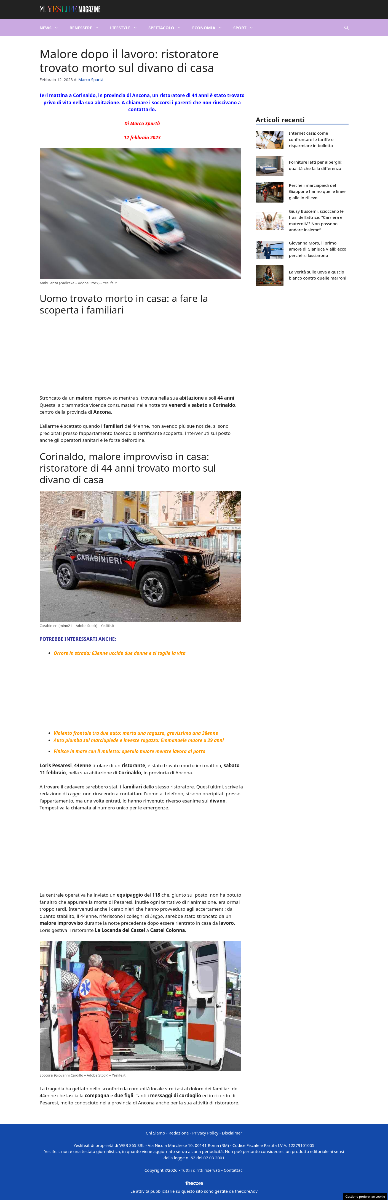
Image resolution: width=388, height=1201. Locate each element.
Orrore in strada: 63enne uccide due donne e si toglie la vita (120, 653)
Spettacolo (167, 27)
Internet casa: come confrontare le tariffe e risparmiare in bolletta (311, 139)
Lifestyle (126, 27)
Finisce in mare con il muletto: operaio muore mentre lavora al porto (129, 751)
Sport (246, 27)
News (52, 27)
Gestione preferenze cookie (365, 1196)
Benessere (87, 27)
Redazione (178, 1133)
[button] (346, 27)
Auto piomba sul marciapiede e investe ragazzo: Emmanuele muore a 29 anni (139, 740)
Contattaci (233, 1170)
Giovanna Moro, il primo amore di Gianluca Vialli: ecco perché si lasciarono (318, 249)
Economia (210, 27)
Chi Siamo (155, 1133)
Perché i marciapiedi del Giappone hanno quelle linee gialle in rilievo (317, 191)
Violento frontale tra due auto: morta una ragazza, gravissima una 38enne (136, 733)
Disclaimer (232, 1133)
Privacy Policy (205, 1133)
